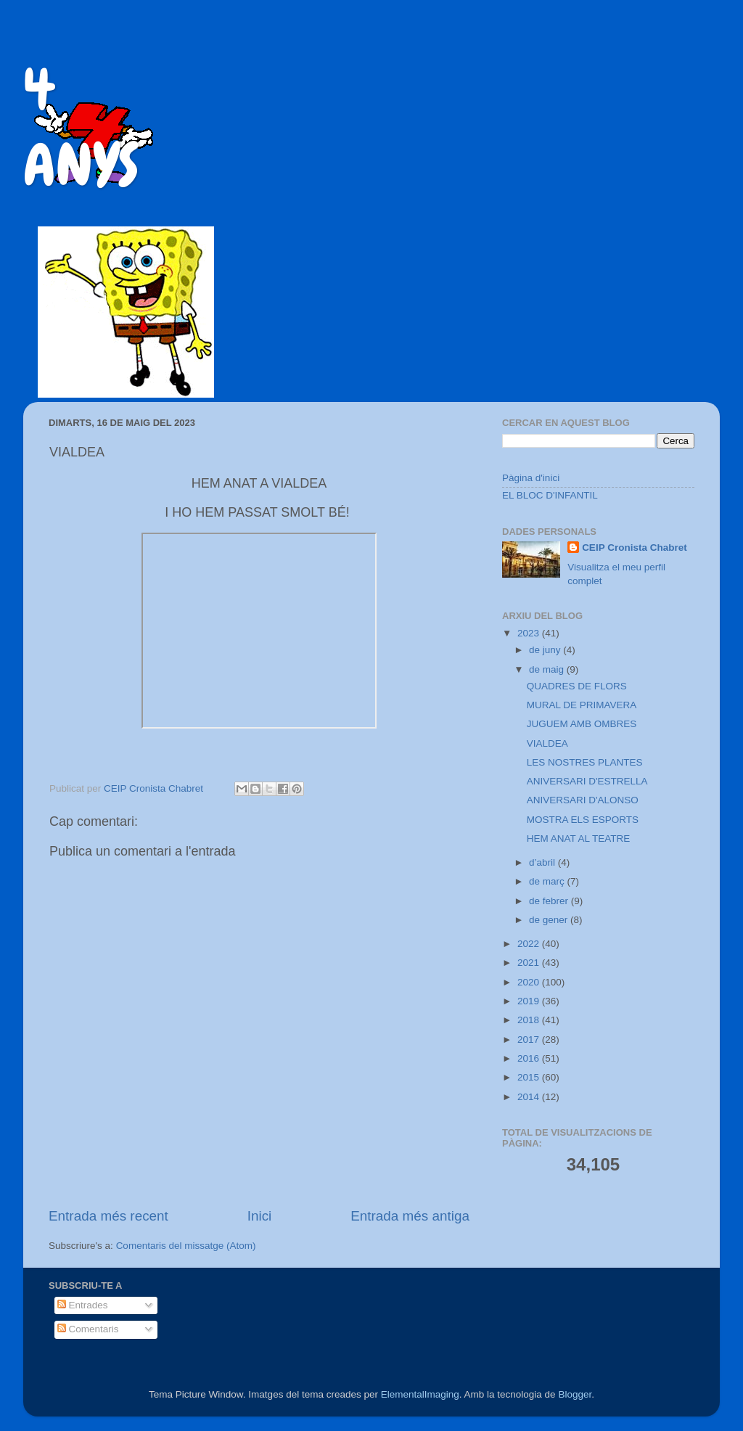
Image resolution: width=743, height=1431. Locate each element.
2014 (529, 1096)
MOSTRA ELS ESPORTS (583, 819)
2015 (529, 1077)
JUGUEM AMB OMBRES (582, 723)
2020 (529, 982)
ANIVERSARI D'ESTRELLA (587, 781)
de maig (548, 669)
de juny (546, 649)
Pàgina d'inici (530, 477)
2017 (529, 1039)
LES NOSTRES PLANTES (585, 762)
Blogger (574, 1394)
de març (548, 881)
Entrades (82, 1305)
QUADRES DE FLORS (577, 686)
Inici (259, 1215)
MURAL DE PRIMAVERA (582, 705)
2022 (529, 943)
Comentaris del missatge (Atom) (186, 1245)
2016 (529, 1058)
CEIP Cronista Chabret (634, 547)
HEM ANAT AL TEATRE (579, 838)
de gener (549, 919)
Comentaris (88, 1329)
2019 (529, 1001)
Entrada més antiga (409, 1215)
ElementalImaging (420, 1394)
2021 (529, 962)
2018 (529, 1019)
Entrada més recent (108, 1215)
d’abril (543, 862)
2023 (529, 633)
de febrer (550, 900)
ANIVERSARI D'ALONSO (583, 800)
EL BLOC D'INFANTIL (550, 495)
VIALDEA (547, 743)
